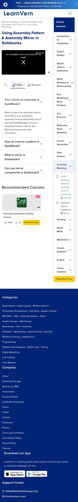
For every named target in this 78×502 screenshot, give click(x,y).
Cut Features (61, 115)
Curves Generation (62, 142)
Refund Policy (9, 443)
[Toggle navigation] (70, 13)
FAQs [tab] (17, 85)
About (5, 376)
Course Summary (62, 250)
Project (60, 260)
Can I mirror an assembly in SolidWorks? (22, 102)
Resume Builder (10, 396)
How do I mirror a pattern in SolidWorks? (22, 144)
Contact (6, 417)
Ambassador (8, 391)
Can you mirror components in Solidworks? (22, 170)
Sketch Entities (60, 53)
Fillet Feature (61, 154)
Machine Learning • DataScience (18, 336)
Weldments (62, 239)
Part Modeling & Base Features (62, 100)
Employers (7, 422)
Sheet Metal (60, 229)
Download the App (11, 381)
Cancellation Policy (11, 438)
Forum (5, 407)
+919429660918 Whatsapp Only (20, 491)
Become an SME (10, 386)
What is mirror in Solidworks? (15, 157)
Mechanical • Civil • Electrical (16, 326)
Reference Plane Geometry (62, 129)
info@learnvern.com (14, 496)
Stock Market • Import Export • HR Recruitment (25, 305)
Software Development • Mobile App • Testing (25, 347)
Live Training (8, 357)
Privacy (5, 427)
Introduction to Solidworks (63, 40)
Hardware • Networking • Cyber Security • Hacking (27, 331)
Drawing (61, 219)
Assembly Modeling (62, 166)
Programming (9, 342)
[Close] (75, 3)
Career (5, 412)
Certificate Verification (13, 402)
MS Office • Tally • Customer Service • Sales (23, 316)
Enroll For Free (31, 222)
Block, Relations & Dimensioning (64, 83)
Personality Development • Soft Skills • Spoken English (29, 311)
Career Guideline (62, 270)
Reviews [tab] (34, 85)
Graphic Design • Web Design (17, 321)
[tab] (6, 84)
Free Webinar (9, 362)
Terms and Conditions (13, 432)
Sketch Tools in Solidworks (62, 67)
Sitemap (6, 448)
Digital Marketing (10, 352)
